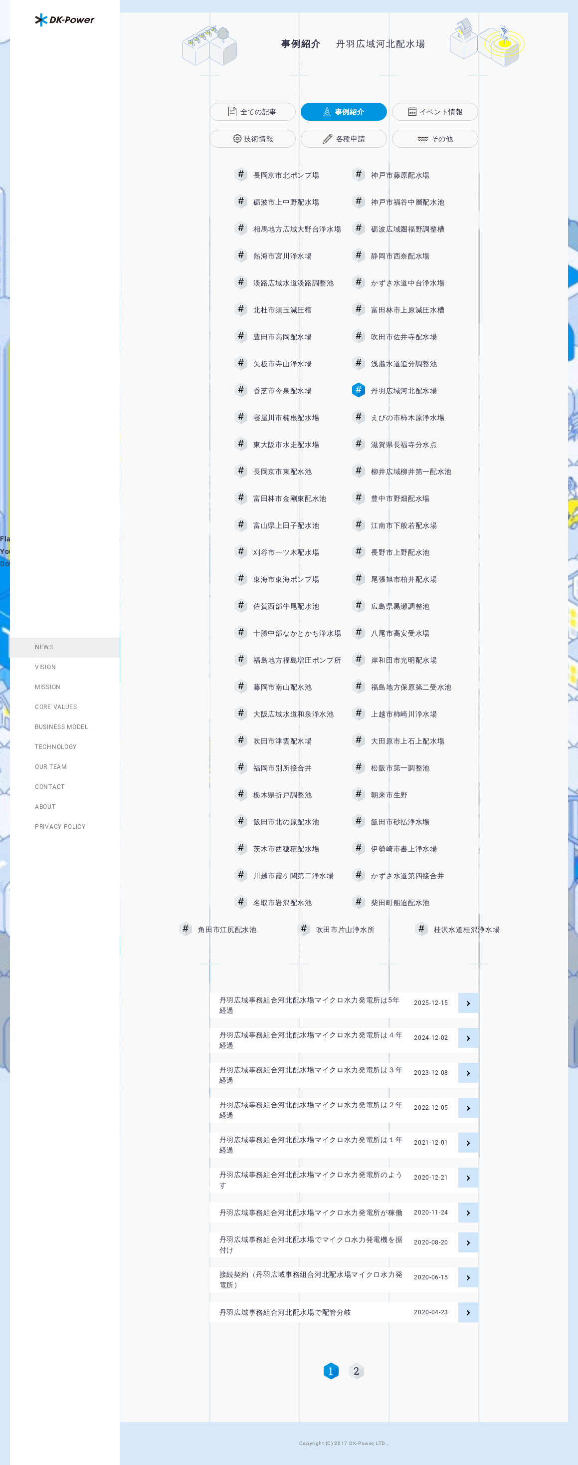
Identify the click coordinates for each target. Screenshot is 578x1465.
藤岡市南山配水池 (297, 687)
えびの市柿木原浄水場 (415, 418)
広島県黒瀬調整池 (415, 606)
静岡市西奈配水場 (415, 256)
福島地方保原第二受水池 (415, 687)
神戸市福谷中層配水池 (415, 202)
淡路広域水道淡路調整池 (297, 283)
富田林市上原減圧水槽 (415, 310)
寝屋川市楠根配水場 (297, 418)
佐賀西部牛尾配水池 (297, 606)
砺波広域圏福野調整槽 (415, 229)
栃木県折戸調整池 (297, 795)
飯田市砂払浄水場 (415, 822)
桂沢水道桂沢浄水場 (474, 930)
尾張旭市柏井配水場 (415, 579)
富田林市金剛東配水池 (297, 498)
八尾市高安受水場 (415, 633)
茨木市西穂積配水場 (297, 849)
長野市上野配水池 (415, 552)
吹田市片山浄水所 (360, 930)
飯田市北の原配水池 (297, 822)
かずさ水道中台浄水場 (415, 283)
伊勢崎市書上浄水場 (415, 849)
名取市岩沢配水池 (297, 903)
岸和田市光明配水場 (415, 660)
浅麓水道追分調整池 (415, 364)
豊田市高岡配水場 (297, 337)
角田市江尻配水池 (242, 930)
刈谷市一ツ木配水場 (297, 552)
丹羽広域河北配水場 (415, 391)
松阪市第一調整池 (415, 768)
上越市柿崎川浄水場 (415, 714)
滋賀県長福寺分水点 (415, 445)
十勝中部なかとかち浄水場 (297, 633)
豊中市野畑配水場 (415, 498)
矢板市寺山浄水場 (297, 364)
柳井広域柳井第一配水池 (415, 472)
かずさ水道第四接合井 (415, 876)
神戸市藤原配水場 (415, 175)
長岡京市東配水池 (297, 472)
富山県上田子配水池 (297, 525)
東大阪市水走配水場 (297, 445)
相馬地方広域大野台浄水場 (297, 229)
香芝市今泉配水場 (297, 391)
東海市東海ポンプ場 (297, 579)
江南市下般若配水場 (415, 525)
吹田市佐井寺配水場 (415, 337)
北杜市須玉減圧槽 (297, 310)
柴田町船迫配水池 (415, 903)
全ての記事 (258, 112)
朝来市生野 (415, 795)
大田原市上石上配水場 (415, 741)
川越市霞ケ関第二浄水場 (297, 876)
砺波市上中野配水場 (297, 202)
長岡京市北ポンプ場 (297, 175)
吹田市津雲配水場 (297, 741)
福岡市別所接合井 (297, 768)
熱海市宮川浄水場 (297, 256)
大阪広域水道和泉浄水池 (297, 714)
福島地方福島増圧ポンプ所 (297, 660)
